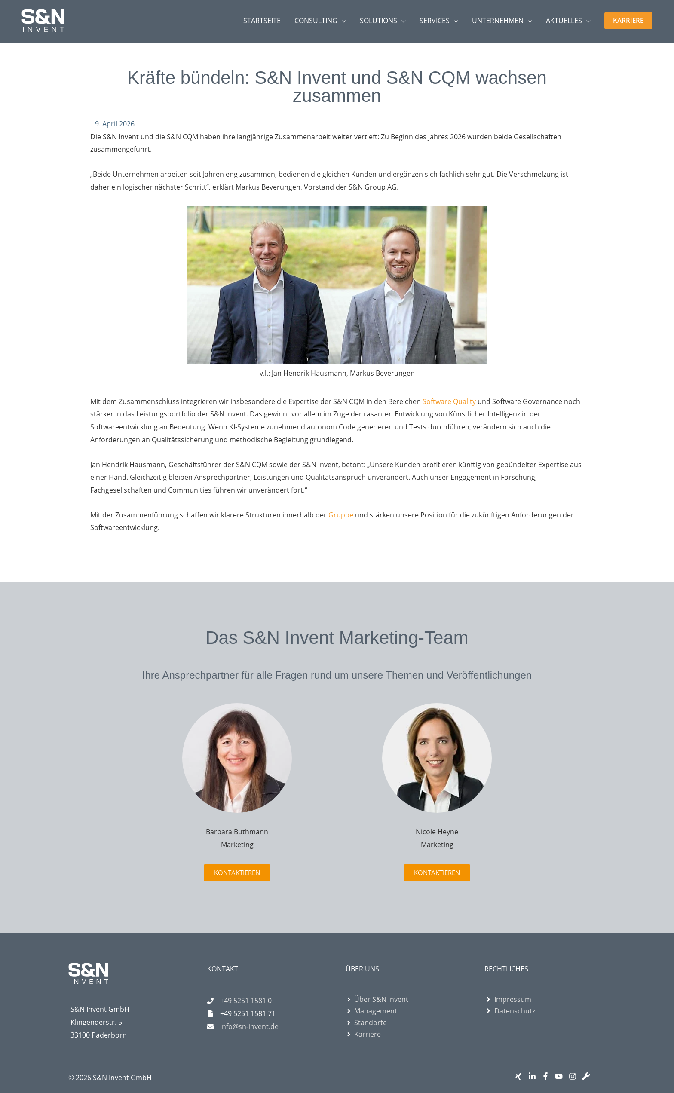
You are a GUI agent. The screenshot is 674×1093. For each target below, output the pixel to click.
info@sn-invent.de (249, 1026)
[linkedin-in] (534, 1076)
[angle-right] (377, 999)
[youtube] (561, 1076)
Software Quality (449, 401)
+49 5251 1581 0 (246, 1000)
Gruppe (341, 515)
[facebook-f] (547, 1076)
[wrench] (588, 1076)
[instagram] (574, 1076)
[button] (628, 20)
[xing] (520, 1076)
